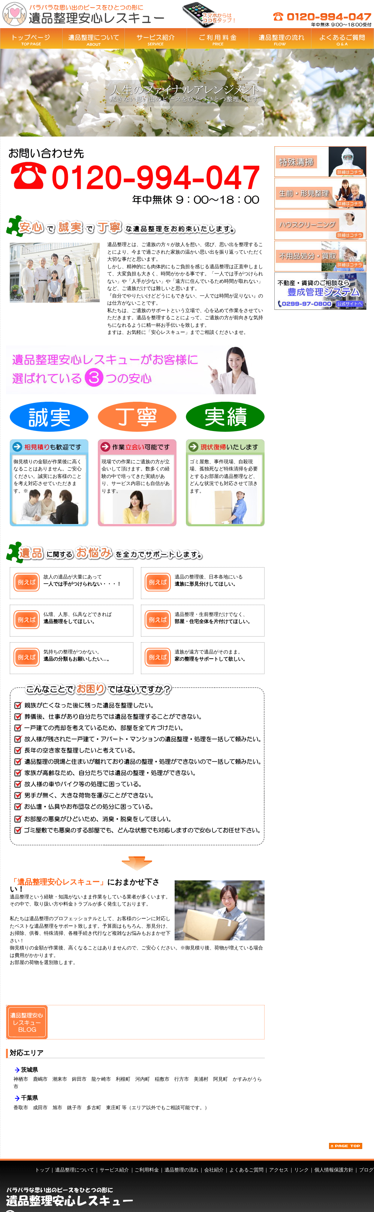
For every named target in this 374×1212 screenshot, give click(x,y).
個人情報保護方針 (333, 1170)
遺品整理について (74, 1170)
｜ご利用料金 (144, 1170)
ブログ (366, 1170)
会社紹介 (214, 1170)
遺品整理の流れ (182, 1170)
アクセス (279, 1170)
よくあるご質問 (246, 1170)
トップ (42, 1170)
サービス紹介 (114, 1170)
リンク (301, 1170)
